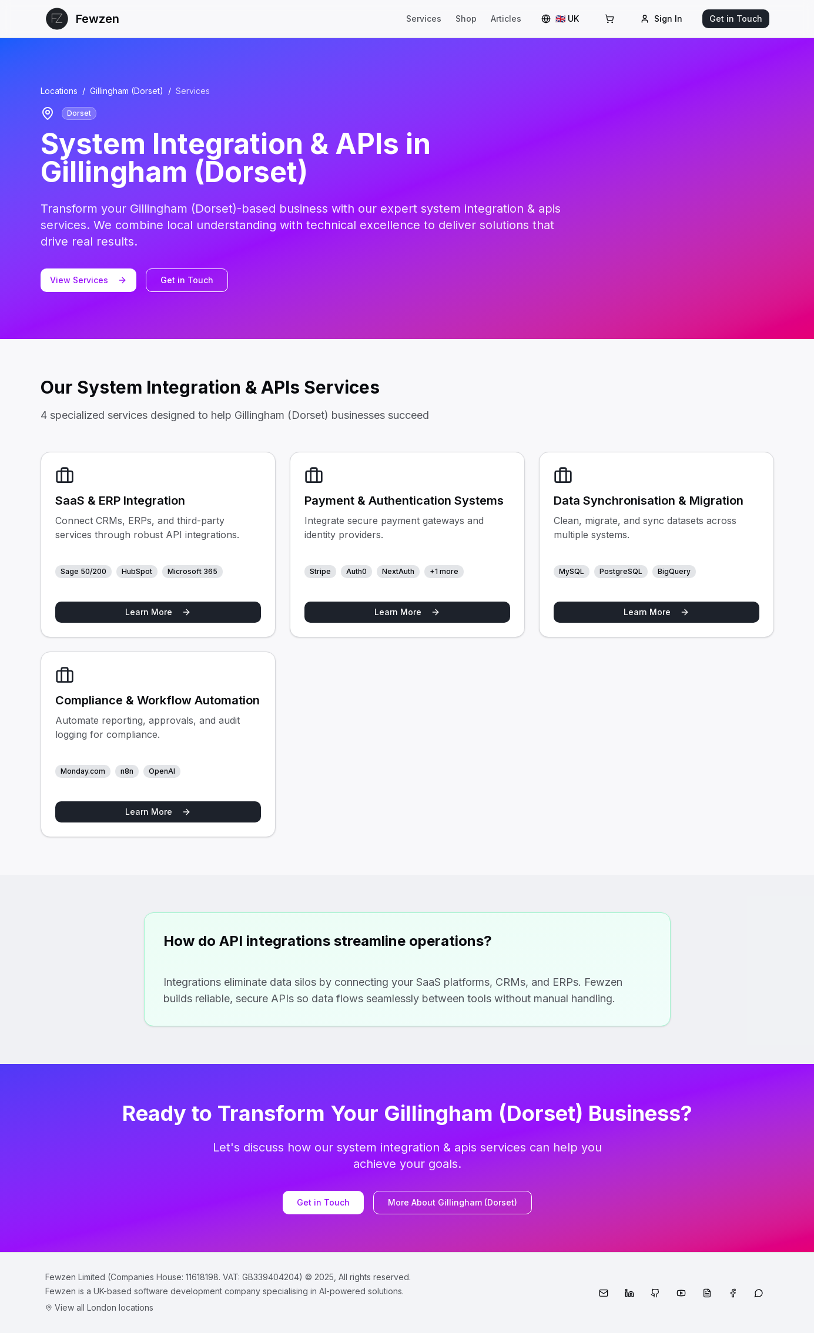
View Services (88, 280)
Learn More (158, 612)
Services (423, 18)
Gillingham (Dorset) (126, 91)
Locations (59, 91)
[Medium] (707, 1293)
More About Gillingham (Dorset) (452, 1202)
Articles (506, 18)
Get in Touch (735, 18)
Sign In (661, 18)
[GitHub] (655, 1293)
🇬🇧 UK (560, 18)
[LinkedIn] (629, 1293)
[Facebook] (732, 1293)
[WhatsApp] (758, 1293)
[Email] (603, 1293)
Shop (466, 18)
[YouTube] (681, 1293)
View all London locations (99, 1307)
